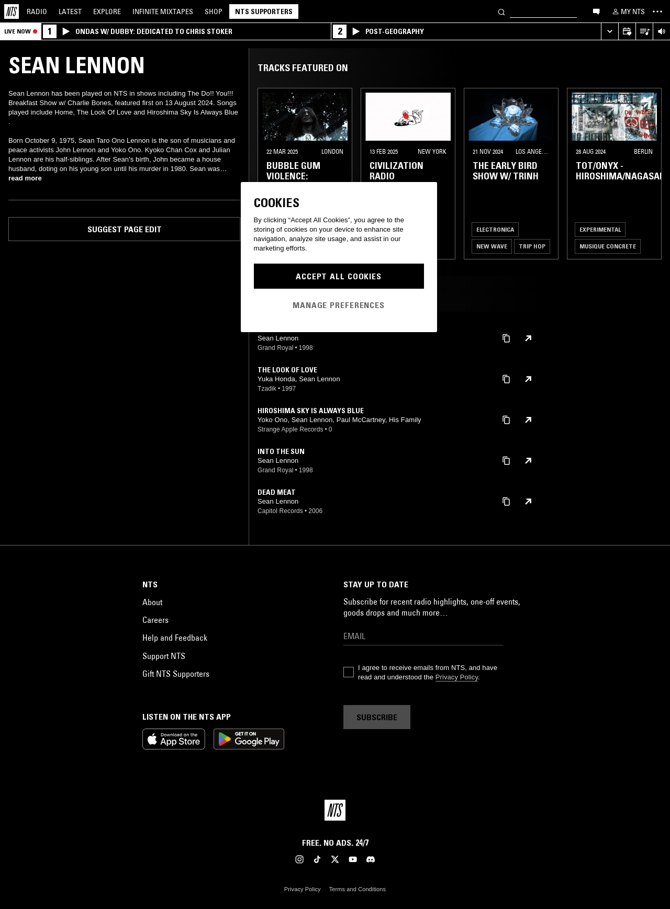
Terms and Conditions (357, 889)
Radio (37, 11)
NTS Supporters (264, 11)
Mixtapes (162, 11)
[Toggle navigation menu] (657, 11)
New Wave (491, 246)
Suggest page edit (124, 229)
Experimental (600, 229)
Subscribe (376, 717)
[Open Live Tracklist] (644, 31)
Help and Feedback (174, 637)
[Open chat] (596, 11)
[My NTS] (627, 11)
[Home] (11, 11)
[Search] (501, 11)
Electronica (495, 229)
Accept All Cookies (339, 276)
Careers (155, 620)
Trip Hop (532, 246)
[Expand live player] (609, 31)
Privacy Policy (457, 677)
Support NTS (163, 656)
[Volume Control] (661, 31)
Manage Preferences (339, 305)
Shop (213, 11)
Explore (107, 11)
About (152, 602)
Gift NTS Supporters (175, 673)
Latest (70, 11)
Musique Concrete (607, 246)
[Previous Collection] (650, 174)
